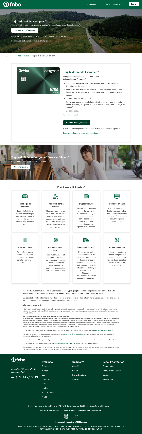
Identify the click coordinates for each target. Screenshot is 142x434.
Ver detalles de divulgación (71, 115)
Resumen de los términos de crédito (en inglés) (29, 41)
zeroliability (69, 343)
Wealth (44, 397)
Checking (45, 366)
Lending (45, 388)
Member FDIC (108, 379)
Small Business (48, 393)
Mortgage (45, 384)
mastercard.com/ (60, 343)
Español (9, 56)
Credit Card (46, 379)
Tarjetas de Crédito (22, 56)
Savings (45, 370)
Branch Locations (79, 375)
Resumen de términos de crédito (103, 330)
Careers (75, 370)
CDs (43, 375)
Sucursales (91, 4)
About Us (75, 366)
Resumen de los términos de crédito (72, 334)
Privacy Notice (108, 366)
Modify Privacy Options (112, 370)
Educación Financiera (113, 4)
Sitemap (75, 379)
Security (106, 375)
